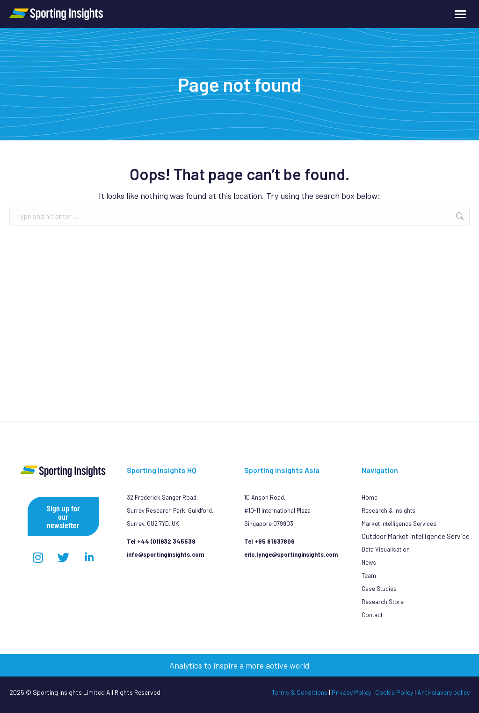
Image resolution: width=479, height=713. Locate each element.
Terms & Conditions (299, 692)
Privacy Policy (351, 692)
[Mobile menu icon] (460, 14)
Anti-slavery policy (443, 692)
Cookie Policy (394, 692)
